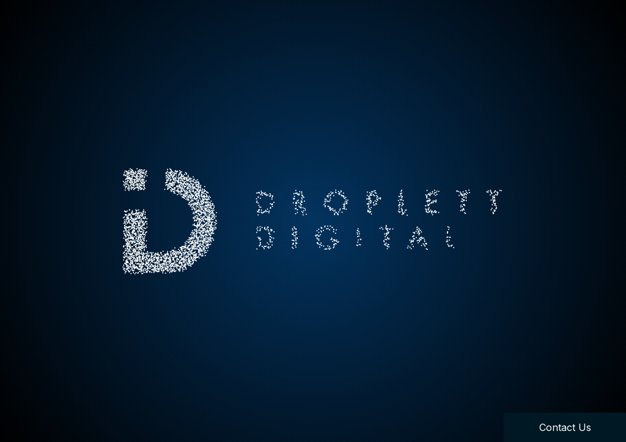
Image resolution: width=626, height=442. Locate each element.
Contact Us (565, 427)
